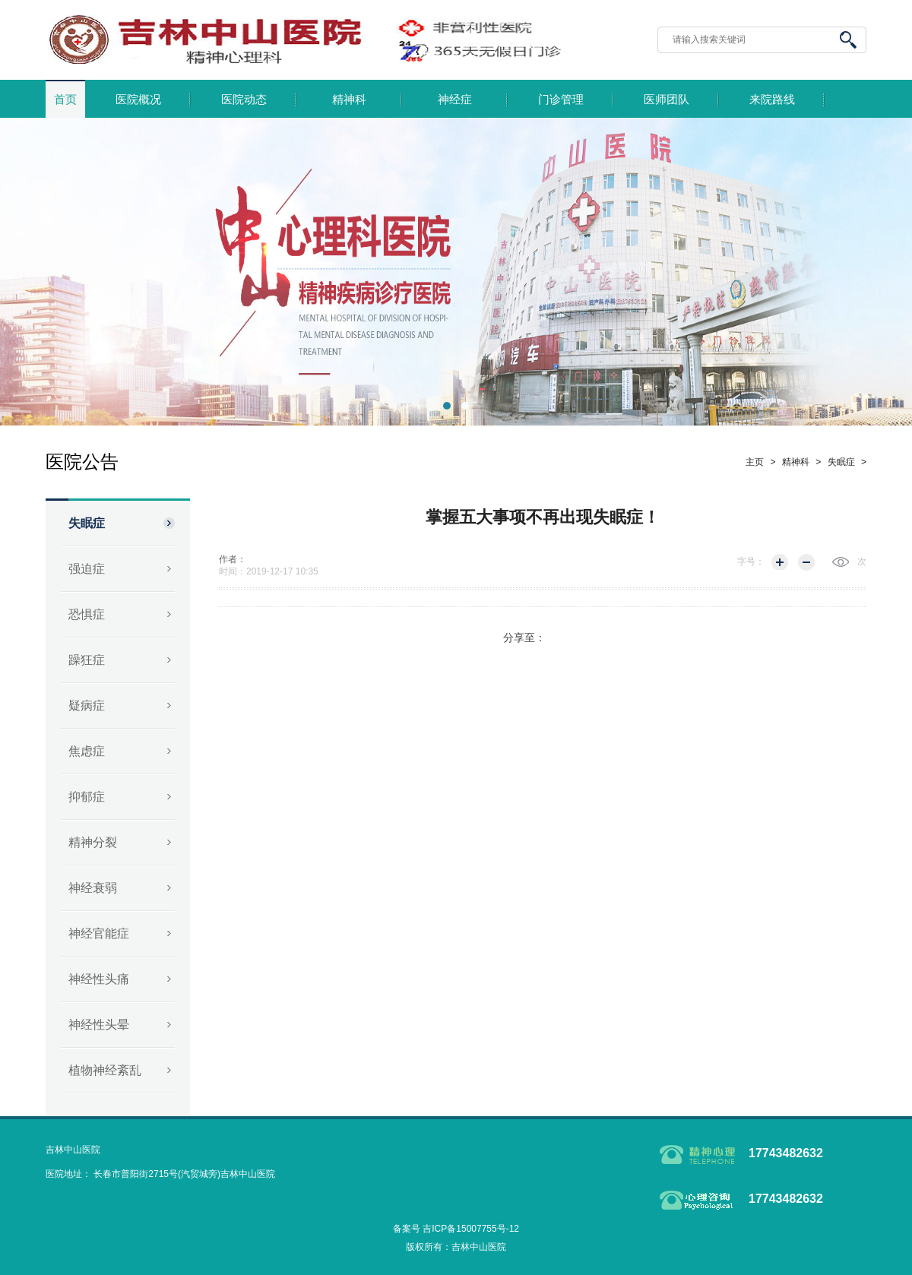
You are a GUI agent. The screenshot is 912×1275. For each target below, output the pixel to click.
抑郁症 (86, 796)
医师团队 (666, 99)
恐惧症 (86, 614)
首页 (65, 99)
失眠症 (86, 523)
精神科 (349, 99)
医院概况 (138, 99)
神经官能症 (98, 933)
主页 (755, 462)
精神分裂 (92, 842)
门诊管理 (561, 99)
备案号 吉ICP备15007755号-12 (456, 1228)
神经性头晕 (98, 1024)
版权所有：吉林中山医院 (456, 1247)
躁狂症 (86, 659)
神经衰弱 (92, 887)
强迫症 (86, 568)
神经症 (455, 99)
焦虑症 (86, 751)
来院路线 (772, 99)
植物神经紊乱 (104, 1070)
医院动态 (244, 99)
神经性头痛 (98, 979)
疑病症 (86, 705)
